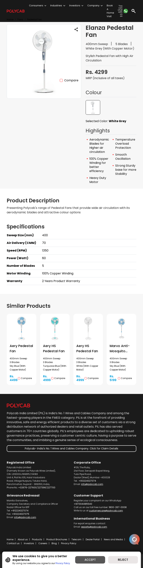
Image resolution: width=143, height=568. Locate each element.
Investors (74, 5)
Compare (71, 80)
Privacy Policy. (64, 563)
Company (93, 5)
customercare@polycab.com (106, 510)
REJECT (123, 560)
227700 (51, 487)
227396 (42, 487)
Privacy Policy (68, 543)
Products (37, 539)
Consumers (36, 5)
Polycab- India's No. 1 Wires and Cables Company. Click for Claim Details (71, 448)
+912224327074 (87, 480)
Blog (54, 543)
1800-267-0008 (118, 507)
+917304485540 (83, 503)
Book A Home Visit (110, 11)
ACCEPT (90, 560)
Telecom (76, 539)
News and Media (113, 539)
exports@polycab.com (94, 526)
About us (23, 539)
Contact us (13, 543)
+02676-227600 (27, 487)
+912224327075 (20, 514)
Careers (42, 543)
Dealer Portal (93, 539)
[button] (93, 107)
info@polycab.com (92, 484)
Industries (56, 5)
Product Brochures (56, 539)
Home (10, 539)
